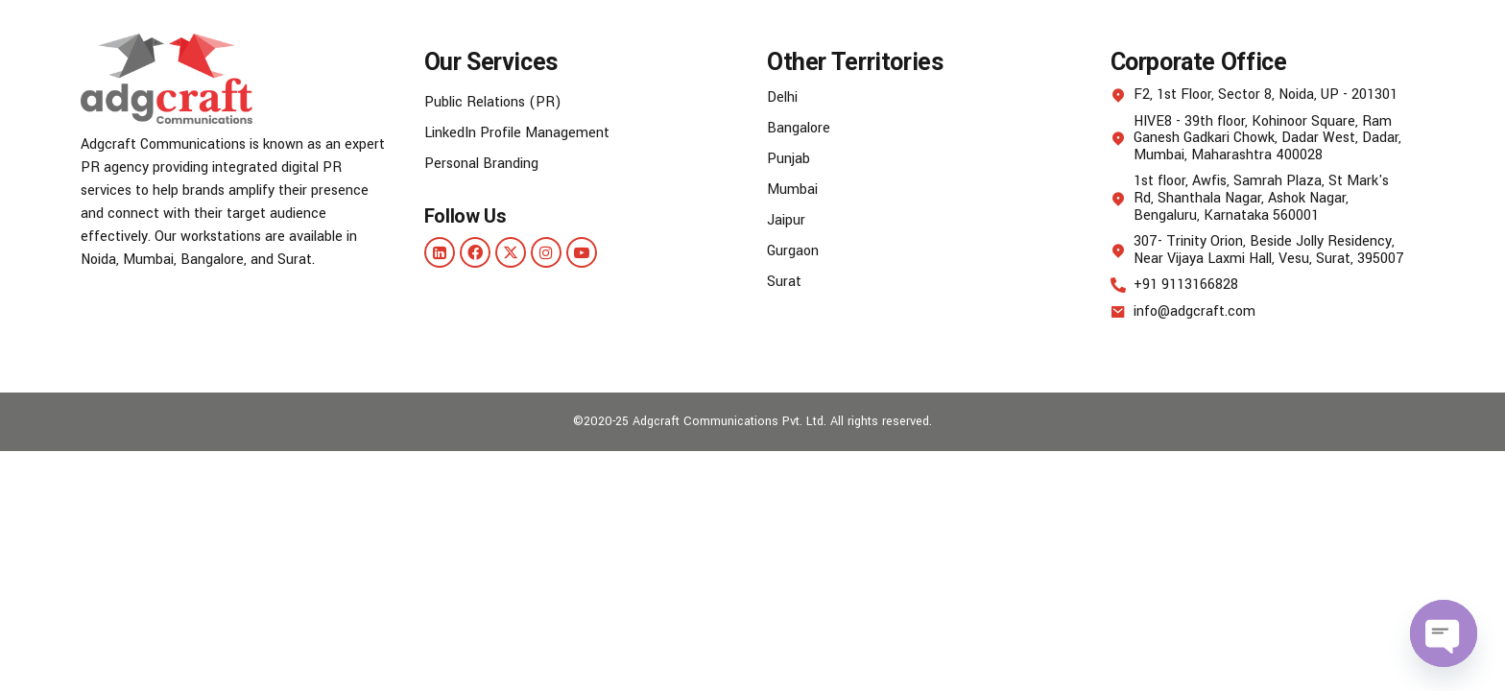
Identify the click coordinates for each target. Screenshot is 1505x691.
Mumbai (792, 189)
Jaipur (786, 220)
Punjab (788, 159)
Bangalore (798, 128)
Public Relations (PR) (492, 102)
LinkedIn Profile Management (516, 133)
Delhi (782, 97)
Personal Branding (481, 164)
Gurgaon (793, 251)
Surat (784, 282)
